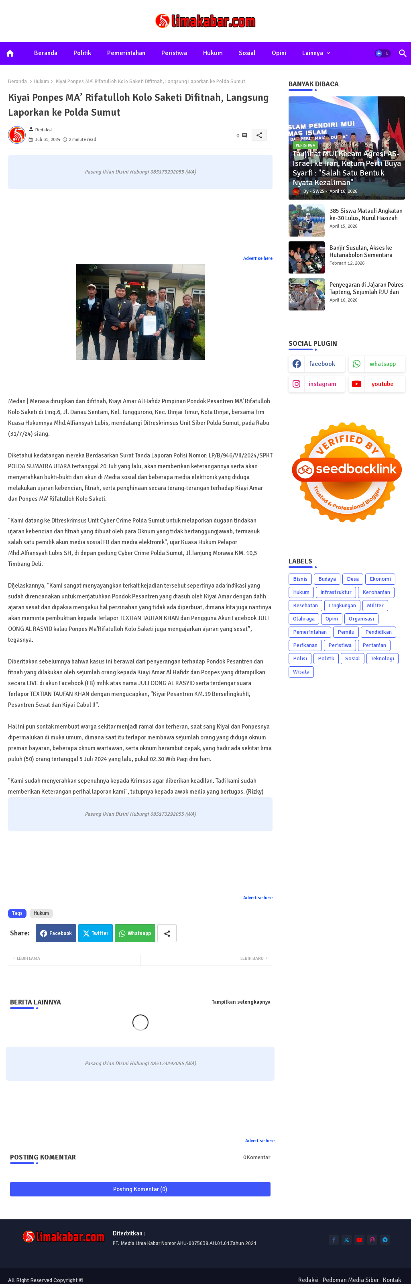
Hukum (213, 53)
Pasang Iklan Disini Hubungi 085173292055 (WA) (140, 172)
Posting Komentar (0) (140, 1189)
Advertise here (258, 258)
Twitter (100, 933)
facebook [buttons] (322, 364)
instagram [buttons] (322, 384)
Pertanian (374, 645)
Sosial (247, 53)
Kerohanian (376, 592)
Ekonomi (380, 579)
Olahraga (304, 618)
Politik (82, 53)
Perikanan (305, 645)
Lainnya (312, 53)
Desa (353, 579)
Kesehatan (305, 605)
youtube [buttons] (383, 384)
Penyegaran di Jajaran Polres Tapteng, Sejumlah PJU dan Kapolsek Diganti (367, 292)
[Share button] (167, 933)
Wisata (301, 671)
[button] (383, 53)
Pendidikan (378, 632)
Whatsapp (139, 933)
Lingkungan (342, 605)
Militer (375, 605)
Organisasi (361, 618)
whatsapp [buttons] (383, 364)
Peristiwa (174, 53)
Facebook (60, 933)
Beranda (45, 53)
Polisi (300, 658)
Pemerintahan (126, 53)
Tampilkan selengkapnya (241, 1002)
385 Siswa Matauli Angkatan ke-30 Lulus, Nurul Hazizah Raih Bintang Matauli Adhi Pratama (366, 221)
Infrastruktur (336, 592)
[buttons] (334, 1240)
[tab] (45, 53)
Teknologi (382, 658)
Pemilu (346, 632)
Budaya (327, 579)
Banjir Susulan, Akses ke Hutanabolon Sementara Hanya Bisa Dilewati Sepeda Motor (366, 258)
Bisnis (300, 579)
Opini (279, 53)
